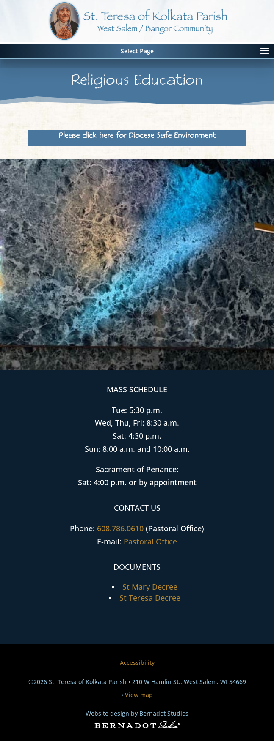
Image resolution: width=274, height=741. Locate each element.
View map (139, 695)
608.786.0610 (120, 528)
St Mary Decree (149, 587)
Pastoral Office (150, 541)
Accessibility (137, 663)
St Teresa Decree (149, 598)
